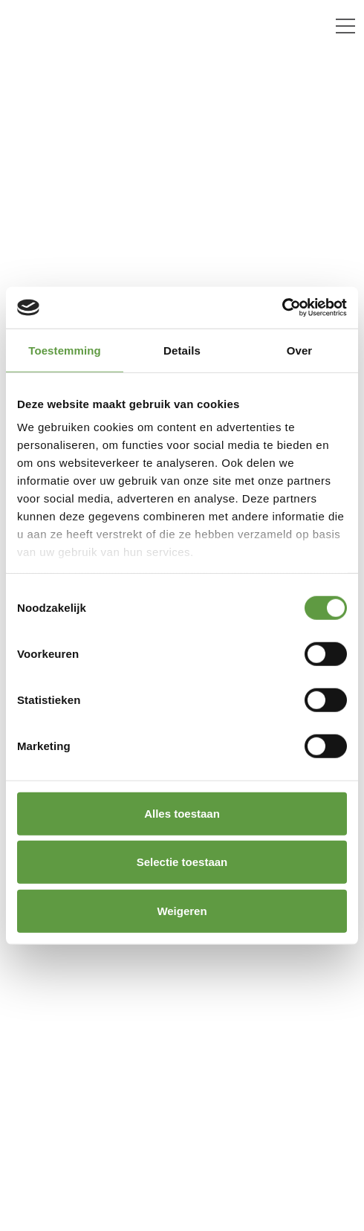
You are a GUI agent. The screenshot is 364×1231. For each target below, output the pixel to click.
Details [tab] (182, 349)
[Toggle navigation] (345, 26)
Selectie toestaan (182, 862)
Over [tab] (300, 349)
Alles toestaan (182, 813)
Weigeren (182, 910)
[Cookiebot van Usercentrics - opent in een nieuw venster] (282, 307)
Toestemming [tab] (64, 349)
